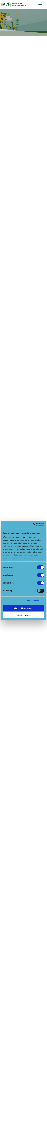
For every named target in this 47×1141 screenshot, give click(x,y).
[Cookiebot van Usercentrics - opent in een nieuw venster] (33, 524)
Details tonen (33, 601)
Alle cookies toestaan (23, 608)
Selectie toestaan (23, 615)
